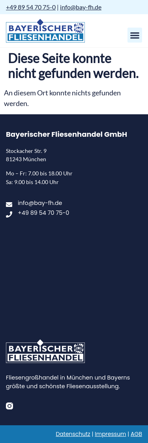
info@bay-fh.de (80, 7)
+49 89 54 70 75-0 (31, 7)
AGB (136, 434)
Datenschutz (73, 434)
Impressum (110, 434)
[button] (134, 35)
